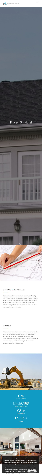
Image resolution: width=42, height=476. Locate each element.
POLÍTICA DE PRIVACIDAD (19, 471)
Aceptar (32, 471)
